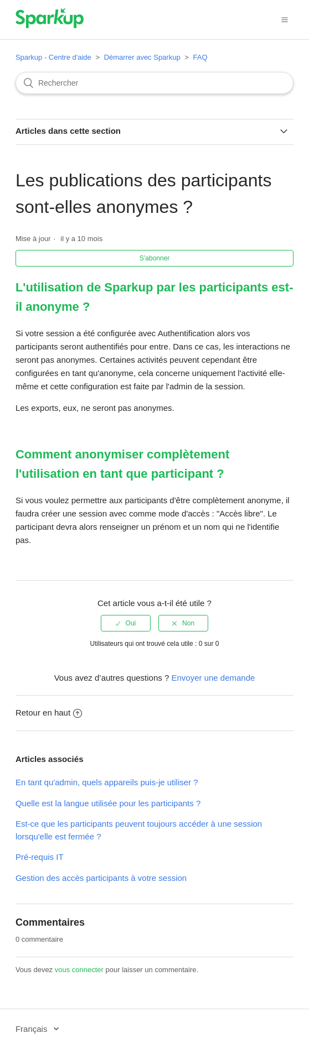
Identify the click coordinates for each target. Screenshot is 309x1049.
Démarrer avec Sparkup (142, 57)
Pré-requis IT (40, 857)
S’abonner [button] (155, 258)
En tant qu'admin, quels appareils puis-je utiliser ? (107, 782)
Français (33, 1029)
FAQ (200, 57)
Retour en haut (49, 712)
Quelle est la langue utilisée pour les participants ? (108, 803)
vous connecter (79, 970)
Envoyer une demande (213, 677)
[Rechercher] (154, 83)
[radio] (126, 623)
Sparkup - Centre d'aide (53, 57)
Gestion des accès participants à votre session (101, 878)
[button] (284, 19)
